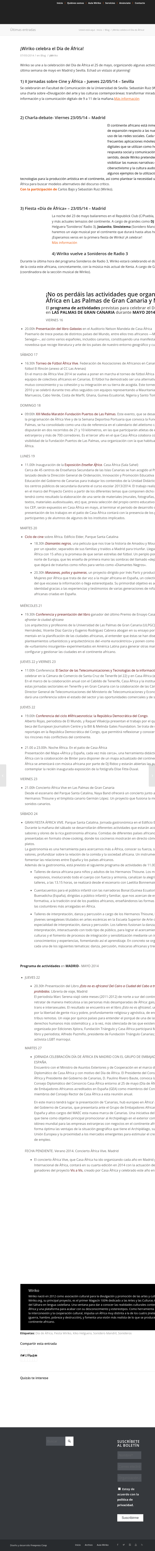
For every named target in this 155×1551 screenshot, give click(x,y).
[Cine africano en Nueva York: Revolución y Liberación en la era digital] (152, 775)
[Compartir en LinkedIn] (31, 1355)
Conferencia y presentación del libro (63, 614)
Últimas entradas (23, 29)
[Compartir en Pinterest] (28, 1355)
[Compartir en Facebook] (21, 1355)
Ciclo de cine (34, 537)
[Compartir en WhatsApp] (26, 1355)
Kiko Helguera (82, 1333)
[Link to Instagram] (130, 1545)
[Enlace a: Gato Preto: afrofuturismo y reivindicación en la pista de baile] (30, 1394)
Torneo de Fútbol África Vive (57, 363)
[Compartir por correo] (36, 1355)
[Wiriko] (40, 15)
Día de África (44, 1333)
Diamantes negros (58, 543)
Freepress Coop (39, 1545)
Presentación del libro (59, 328)
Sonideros (125, 1333)
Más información (64, 242)
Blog (43, 55)
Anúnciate (125, 2)
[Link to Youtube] (136, 1545)
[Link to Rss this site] (142, 1545)
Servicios (110, 2)
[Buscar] (59, 1441)
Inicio (60, 2)
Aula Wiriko (94, 2)
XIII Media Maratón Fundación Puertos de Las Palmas (76, 414)
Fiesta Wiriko (62, 1333)
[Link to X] (124, 1545)
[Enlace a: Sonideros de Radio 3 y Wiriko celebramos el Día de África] (72, 1392)
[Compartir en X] (23, 1355)
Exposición (83, 465)
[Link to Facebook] (118, 1545)
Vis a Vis (76, 1170)
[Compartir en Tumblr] (33, 1355)
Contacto (140, 2)
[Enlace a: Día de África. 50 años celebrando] (51, 1387)
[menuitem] (60, 3)
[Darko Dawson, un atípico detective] (3, 775)
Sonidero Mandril (105, 1333)
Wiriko (54, 55)
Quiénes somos (75, 2)
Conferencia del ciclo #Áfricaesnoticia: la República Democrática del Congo (92, 716)
